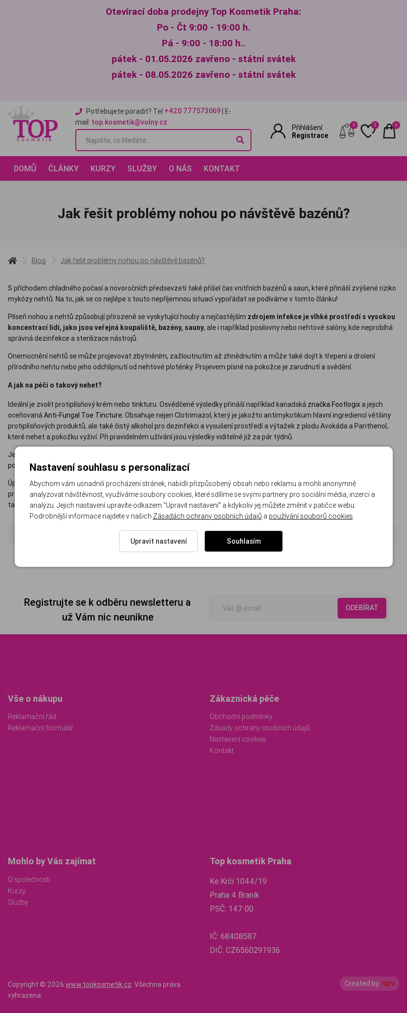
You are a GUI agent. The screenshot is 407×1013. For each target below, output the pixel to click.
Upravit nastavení (158, 541)
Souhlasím (244, 541)
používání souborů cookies (311, 516)
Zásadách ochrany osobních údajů (207, 516)
